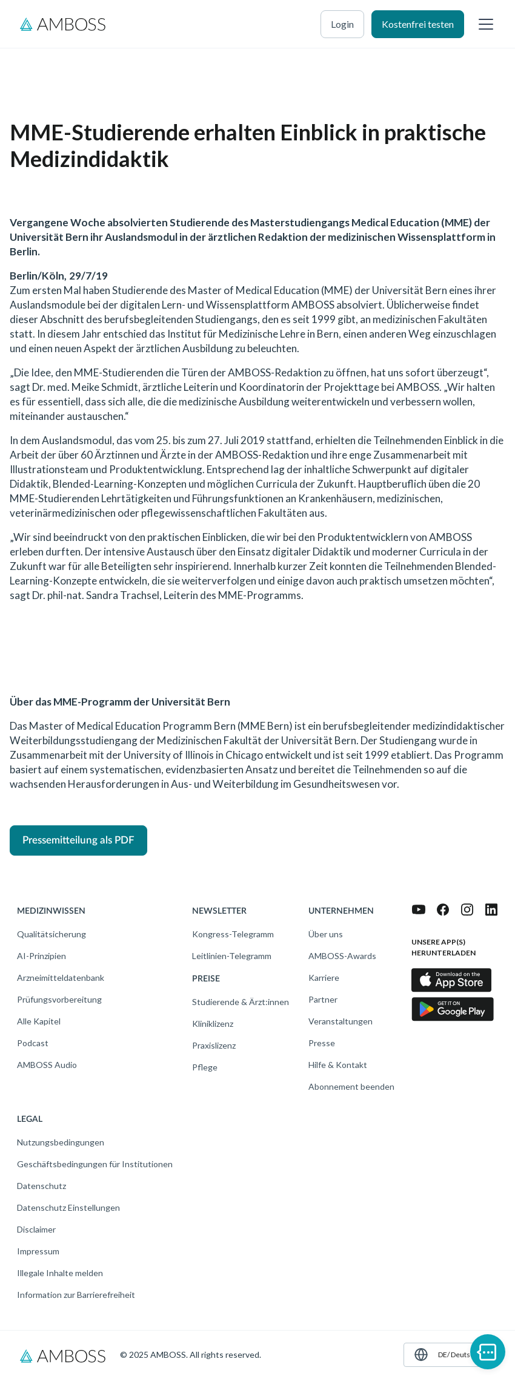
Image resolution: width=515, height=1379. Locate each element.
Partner (322, 999)
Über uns (325, 934)
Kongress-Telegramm (233, 934)
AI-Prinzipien (41, 956)
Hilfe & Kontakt (337, 1065)
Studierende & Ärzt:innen (240, 1002)
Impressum (38, 1251)
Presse (321, 1043)
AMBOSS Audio (47, 1065)
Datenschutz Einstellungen (68, 1207)
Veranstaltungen (340, 1021)
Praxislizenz (214, 1045)
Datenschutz (41, 1186)
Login (342, 24)
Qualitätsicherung (51, 934)
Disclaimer (36, 1229)
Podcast (32, 1043)
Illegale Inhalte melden (60, 1273)
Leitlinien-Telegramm (231, 956)
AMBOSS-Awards (342, 956)
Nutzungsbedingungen (60, 1142)
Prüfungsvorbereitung (59, 999)
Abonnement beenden (351, 1086)
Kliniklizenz (212, 1023)
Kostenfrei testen (418, 24)
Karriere (323, 977)
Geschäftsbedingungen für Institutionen (95, 1164)
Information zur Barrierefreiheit (76, 1294)
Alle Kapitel (39, 1021)
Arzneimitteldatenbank (60, 977)
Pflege (205, 1067)
